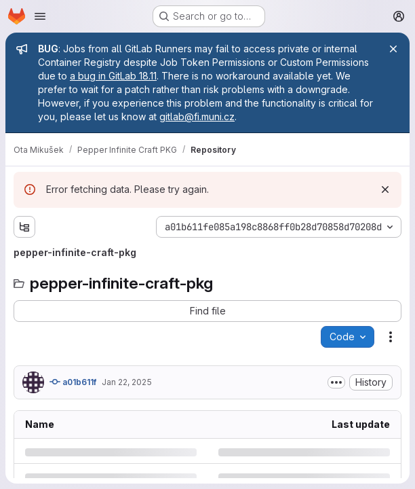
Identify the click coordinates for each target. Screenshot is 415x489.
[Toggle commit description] (336, 382)
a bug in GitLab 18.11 (113, 76)
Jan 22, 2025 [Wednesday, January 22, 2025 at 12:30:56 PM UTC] (127, 382)
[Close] (393, 49)
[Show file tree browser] (24, 227)
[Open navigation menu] (40, 16)
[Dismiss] (385, 189)
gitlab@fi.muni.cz (197, 116)
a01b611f (73, 381)
